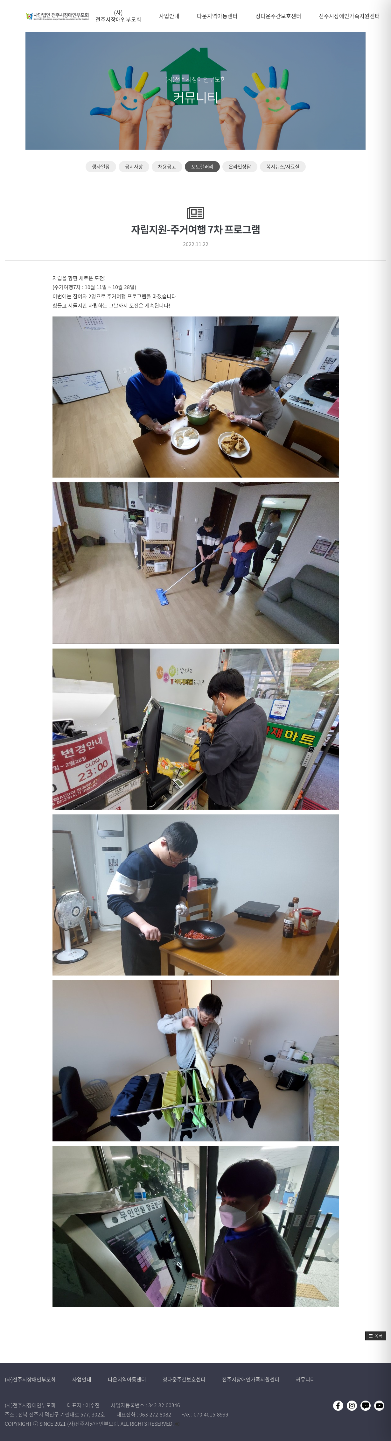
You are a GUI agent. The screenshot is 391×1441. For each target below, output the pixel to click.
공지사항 (134, 166)
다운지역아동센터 (127, 1379)
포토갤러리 (202, 166)
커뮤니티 (305, 1379)
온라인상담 (240, 166)
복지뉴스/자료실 (282, 166)
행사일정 (101, 166)
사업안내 (82, 1379)
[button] (375, 1335)
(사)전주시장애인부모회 (31, 1379)
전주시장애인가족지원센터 (251, 1379)
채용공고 (167, 166)
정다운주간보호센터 (185, 1379)
